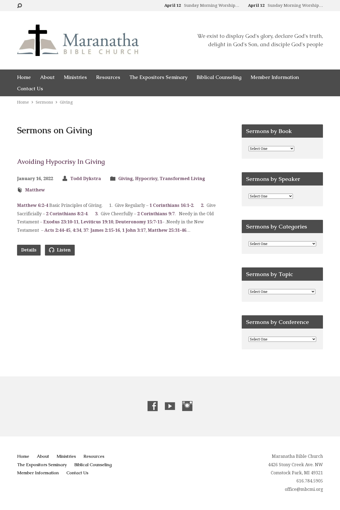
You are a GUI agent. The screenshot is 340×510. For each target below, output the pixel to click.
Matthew (35, 190)
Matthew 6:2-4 (32, 205)
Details (29, 250)
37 (85, 230)
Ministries (75, 77)
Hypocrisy (146, 178)
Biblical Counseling (219, 77)
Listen (60, 250)
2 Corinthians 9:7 (156, 213)
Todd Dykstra (85, 178)
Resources (108, 77)
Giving (66, 102)
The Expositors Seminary (158, 77)
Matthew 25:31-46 (167, 230)
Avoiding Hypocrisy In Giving (61, 161)
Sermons (44, 102)
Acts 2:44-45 (57, 230)
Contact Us (30, 88)
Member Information (275, 77)
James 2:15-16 (105, 230)
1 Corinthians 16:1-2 (171, 205)
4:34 (77, 230)
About (47, 77)
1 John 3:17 (134, 230)
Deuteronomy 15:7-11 (138, 221)
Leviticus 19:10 (97, 221)
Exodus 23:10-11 (61, 221)
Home (24, 77)
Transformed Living (182, 178)
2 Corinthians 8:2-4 (66, 213)
